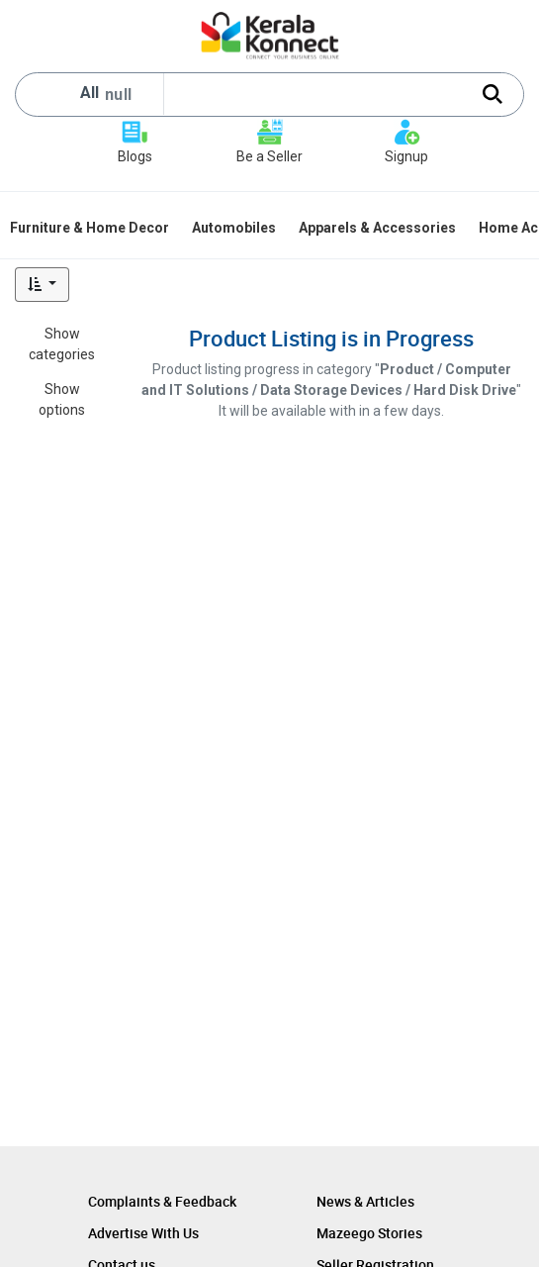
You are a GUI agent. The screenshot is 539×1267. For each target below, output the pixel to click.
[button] (42, 284)
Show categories (62, 344)
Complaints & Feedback (162, 1201)
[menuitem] (91, 228)
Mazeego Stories (369, 1232)
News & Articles (365, 1201)
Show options (62, 399)
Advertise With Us (143, 1232)
